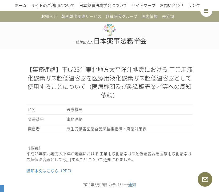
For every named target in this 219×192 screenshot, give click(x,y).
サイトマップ (144, 5)
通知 (132, 184)
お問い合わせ (172, 5)
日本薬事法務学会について (103, 5)
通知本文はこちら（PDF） (50, 171)
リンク (194, 5)
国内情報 (150, 16)
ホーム (21, 5)
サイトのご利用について (53, 5)
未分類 (168, 16)
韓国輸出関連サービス (81, 16)
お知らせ (49, 16)
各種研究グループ (121, 16)
